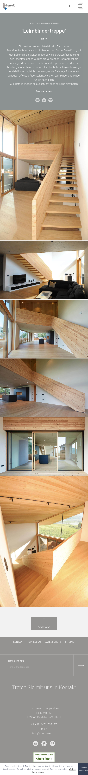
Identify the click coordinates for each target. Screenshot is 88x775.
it (70, 6)
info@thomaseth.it (44, 733)
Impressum (34, 641)
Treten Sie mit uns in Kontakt (44, 687)
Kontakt (18, 641)
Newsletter (16, 661)
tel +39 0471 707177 (44, 724)
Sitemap (70, 641)
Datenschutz (53, 641)
